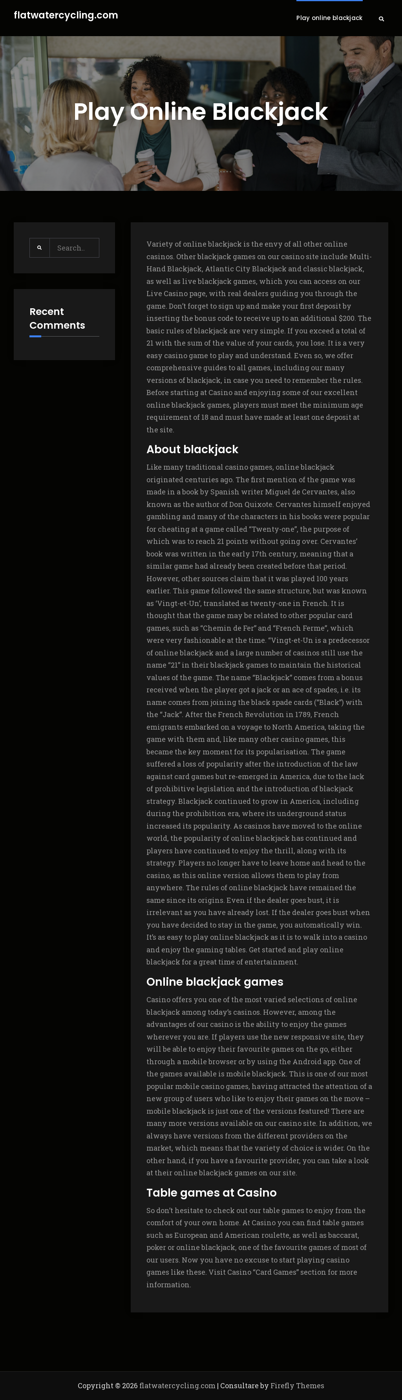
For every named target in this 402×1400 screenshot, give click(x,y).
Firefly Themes (297, 1385)
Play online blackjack (329, 18)
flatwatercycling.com (66, 15)
